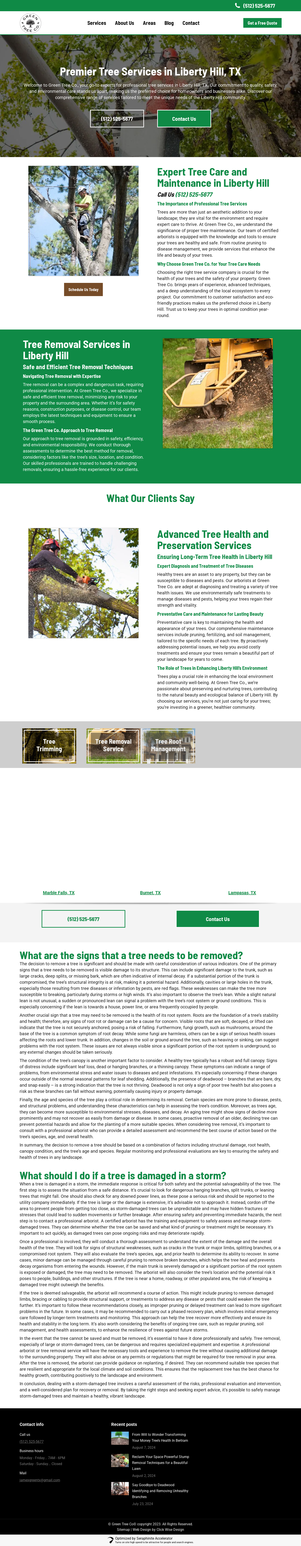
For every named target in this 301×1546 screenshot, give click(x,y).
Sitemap (123, 1530)
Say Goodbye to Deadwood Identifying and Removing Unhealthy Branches (160, 1491)
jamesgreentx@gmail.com (40, 1480)
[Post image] (120, 1438)
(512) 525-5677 (254, 5)
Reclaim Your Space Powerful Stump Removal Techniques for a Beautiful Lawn (160, 1463)
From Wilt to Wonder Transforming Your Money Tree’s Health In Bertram (160, 1437)
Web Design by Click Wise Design (158, 1530)
